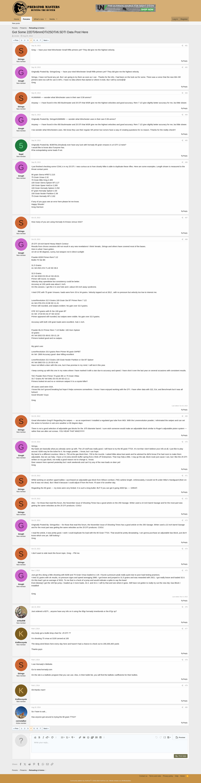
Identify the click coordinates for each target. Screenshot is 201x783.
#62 (186, 67)
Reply (185, 61)
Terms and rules (155, 776)
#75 (186, 570)
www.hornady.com (44, 669)
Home (16, 19)
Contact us (143, 776)
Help (176, 776)
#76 (186, 607)
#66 (186, 162)
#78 (186, 660)
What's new (39, 19)
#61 (186, 46)
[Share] (182, 45)
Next (45, 40)
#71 (186, 476)
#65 (186, 140)
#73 (186, 520)
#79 (186, 685)
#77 (186, 629)
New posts (16, 23)
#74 (186, 549)
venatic (16, 36)
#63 (186, 93)
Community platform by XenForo (89, 780)
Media (52, 19)
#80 (186, 707)
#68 (186, 239)
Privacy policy (168, 776)
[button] (46, 19)
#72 (186, 499)
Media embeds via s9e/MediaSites (120, 780)
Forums (26, 19)
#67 (186, 218)
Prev (16, 40)
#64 (186, 115)
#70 (186, 442)
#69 (186, 416)
